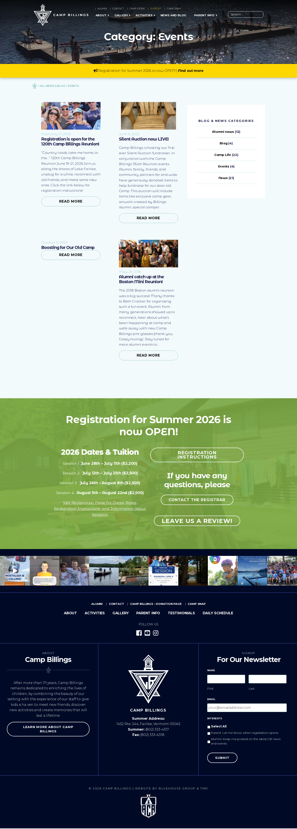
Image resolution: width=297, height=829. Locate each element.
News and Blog (173, 15)
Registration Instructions (197, 455)
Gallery (121, 15)
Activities (144, 15)
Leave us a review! (197, 521)
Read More (70, 202)
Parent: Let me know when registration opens (244, 733)
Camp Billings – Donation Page (156, 604)
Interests (214, 718)
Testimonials (181, 614)
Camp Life (222, 155)
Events (223, 166)
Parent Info (204, 15)
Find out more (191, 71)
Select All (218, 727)
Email (211, 699)
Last (252, 689)
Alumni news (223, 132)
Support (156, 8)
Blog (223, 143)
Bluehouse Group (177, 789)
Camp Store (137, 8)
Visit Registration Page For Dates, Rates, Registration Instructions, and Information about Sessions (100, 509)
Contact (118, 8)
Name (211, 670)
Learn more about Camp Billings (48, 730)
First (210, 689)
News (223, 178)
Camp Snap (174, 8)
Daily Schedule (218, 614)
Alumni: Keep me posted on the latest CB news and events (245, 742)
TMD (204, 789)
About (101, 15)
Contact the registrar (197, 500)
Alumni (102, 8)
